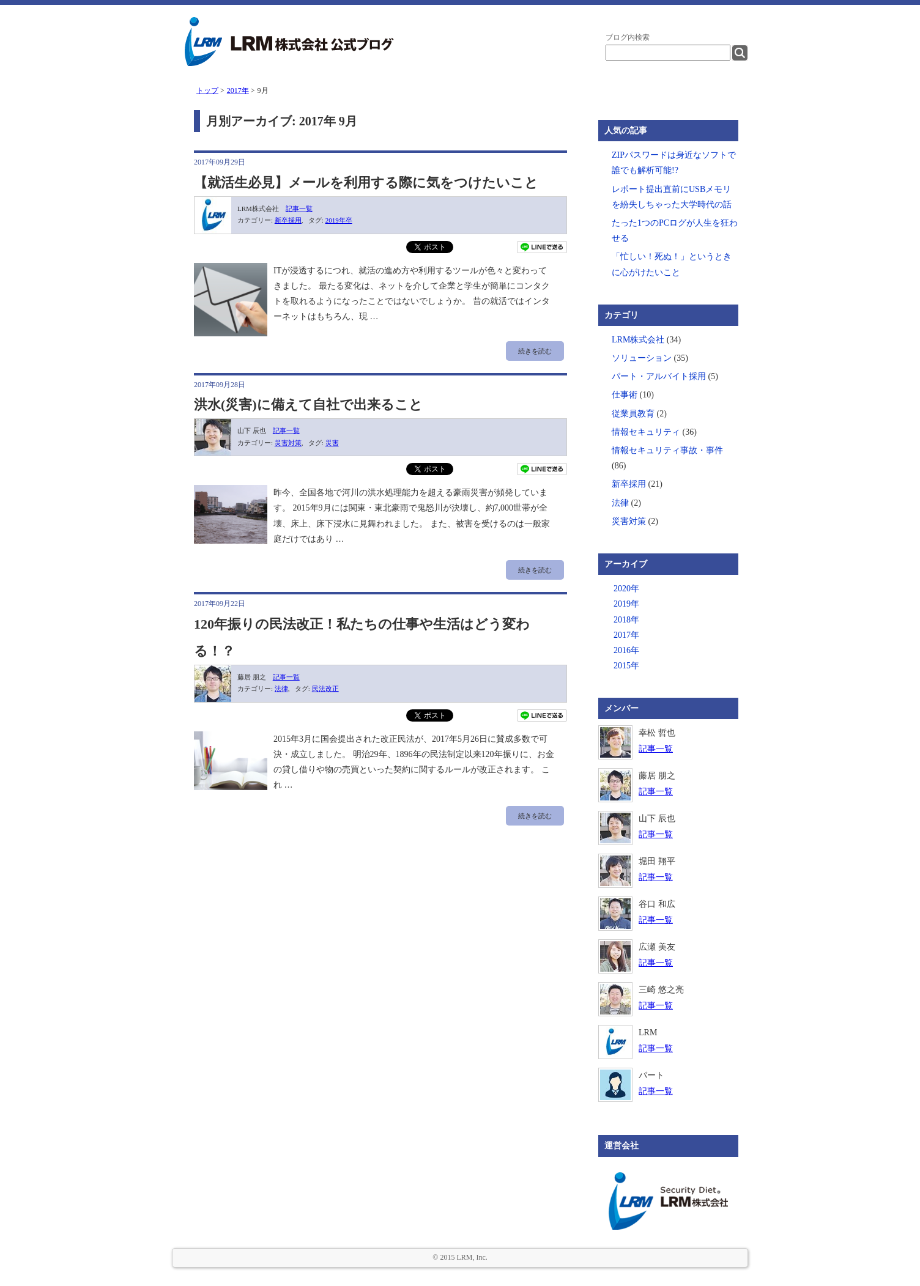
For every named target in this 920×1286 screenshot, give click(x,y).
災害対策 (288, 442)
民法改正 (325, 688)
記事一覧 (299, 208)
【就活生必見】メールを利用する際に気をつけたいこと (366, 182)
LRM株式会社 (638, 339)
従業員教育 (633, 413)
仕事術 (624, 394)
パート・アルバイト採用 (659, 376)
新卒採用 (288, 220)
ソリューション (642, 358)
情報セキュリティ (646, 432)
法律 (281, 688)
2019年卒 (338, 220)
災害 (332, 442)
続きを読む (535, 351)
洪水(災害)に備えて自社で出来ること (308, 404)
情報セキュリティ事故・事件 (667, 450)
